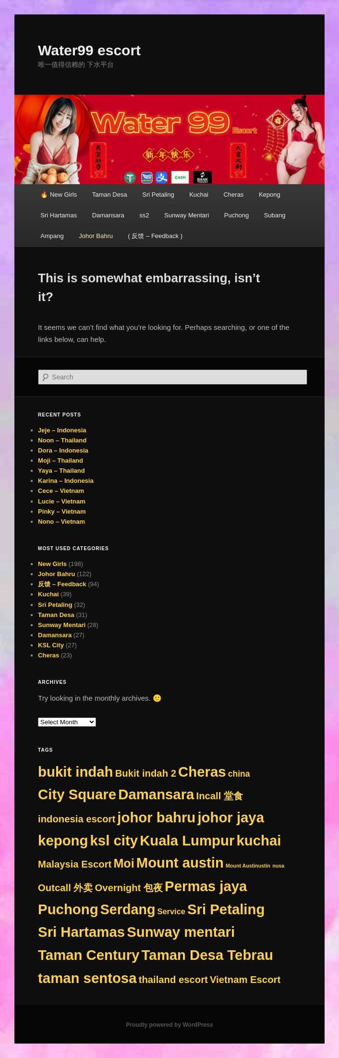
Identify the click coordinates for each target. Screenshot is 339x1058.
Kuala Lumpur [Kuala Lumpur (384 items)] (187, 840)
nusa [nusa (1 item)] (278, 866)
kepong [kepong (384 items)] (63, 840)
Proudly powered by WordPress (169, 1024)
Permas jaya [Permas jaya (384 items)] (206, 886)
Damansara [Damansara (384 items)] (156, 794)
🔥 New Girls (58, 194)
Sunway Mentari (186, 215)
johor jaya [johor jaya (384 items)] (230, 817)
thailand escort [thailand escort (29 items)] (173, 979)
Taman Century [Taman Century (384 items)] (88, 955)
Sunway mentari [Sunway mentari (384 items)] (181, 932)
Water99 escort (89, 50)
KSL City (51, 645)
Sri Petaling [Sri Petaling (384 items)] (226, 909)
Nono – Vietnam (61, 521)
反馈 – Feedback (62, 584)
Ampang (51, 235)
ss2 (144, 215)
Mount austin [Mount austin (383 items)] (180, 862)
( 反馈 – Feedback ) (155, 235)
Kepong (269, 194)
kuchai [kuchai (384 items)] (259, 840)
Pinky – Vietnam (61, 511)
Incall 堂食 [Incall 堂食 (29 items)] (219, 796)
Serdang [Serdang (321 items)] (128, 909)
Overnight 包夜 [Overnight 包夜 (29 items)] (129, 887)
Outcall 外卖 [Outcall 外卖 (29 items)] (65, 887)
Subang (275, 215)
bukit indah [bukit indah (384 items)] (75, 772)
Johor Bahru (96, 235)
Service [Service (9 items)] (171, 911)
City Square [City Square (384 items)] (77, 794)
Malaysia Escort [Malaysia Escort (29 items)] (74, 864)
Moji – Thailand (60, 460)
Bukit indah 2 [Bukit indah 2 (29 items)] (145, 773)
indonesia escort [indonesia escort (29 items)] (76, 819)
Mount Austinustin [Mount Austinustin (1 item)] (248, 866)
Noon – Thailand (62, 440)
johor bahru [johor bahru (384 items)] (156, 817)
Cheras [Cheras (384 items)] (202, 772)
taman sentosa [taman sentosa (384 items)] (87, 978)
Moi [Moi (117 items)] (123, 863)
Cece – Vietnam (61, 490)
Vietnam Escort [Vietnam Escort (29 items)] (245, 979)
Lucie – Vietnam (61, 501)
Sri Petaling (158, 194)
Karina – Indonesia (66, 480)
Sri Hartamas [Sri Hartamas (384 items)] (81, 932)
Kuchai (198, 194)
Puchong (236, 215)
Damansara (108, 215)
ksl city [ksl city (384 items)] (114, 840)
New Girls (52, 563)
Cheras (233, 194)
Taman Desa (109, 194)
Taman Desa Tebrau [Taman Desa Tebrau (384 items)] (207, 955)
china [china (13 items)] (239, 774)
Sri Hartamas (58, 215)
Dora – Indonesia (63, 450)
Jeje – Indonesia (62, 430)
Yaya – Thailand (61, 470)
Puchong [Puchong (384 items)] (68, 909)
